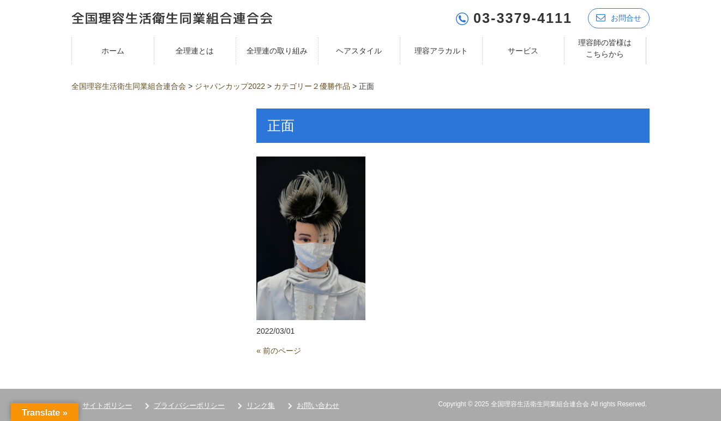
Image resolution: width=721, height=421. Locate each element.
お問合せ (618, 17)
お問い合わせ (318, 405)
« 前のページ (278, 350)
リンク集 (261, 405)
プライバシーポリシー (189, 405)
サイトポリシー (107, 405)
